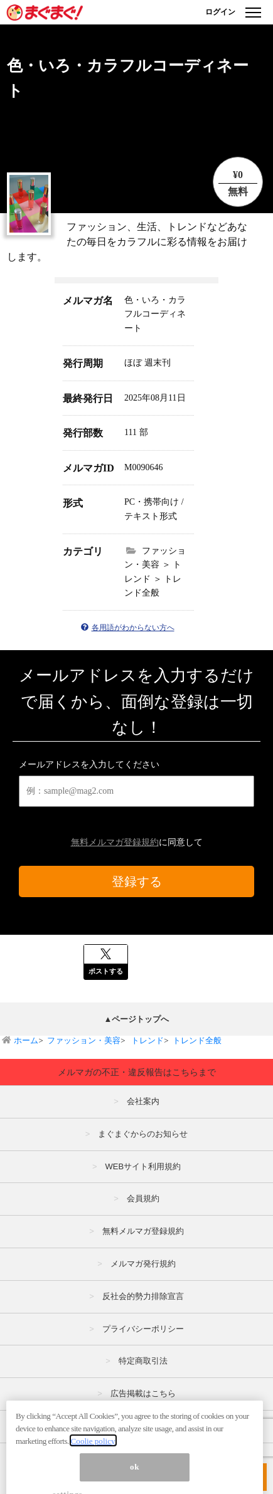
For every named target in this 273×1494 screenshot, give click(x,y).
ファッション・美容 (83, 1040)
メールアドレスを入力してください (89, 764)
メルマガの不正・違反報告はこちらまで (137, 1072)
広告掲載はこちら (143, 1393)
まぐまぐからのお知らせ (143, 1134)
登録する (137, 881)
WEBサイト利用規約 (143, 1166)
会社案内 (143, 1101)
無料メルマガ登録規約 (115, 842)
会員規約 (143, 1198)
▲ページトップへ (136, 1019)
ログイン (220, 12)
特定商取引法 (143, 1360)
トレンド (146, 1040)
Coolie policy (93, 1455)
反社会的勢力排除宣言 (143, 1296)
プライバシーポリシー (143, 1329)
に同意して (137, 842)
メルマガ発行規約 (143, 1263)
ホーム (26, 1040)
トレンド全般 (197, 1040)
